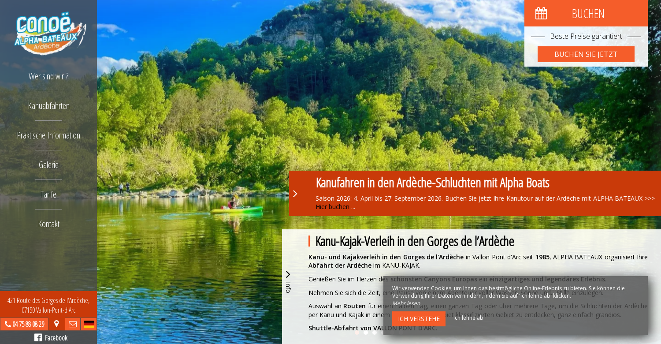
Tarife (48, 194)
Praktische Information (48, 135)
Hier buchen (369, 206)
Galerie (49, 165)
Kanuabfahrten (49, 106)
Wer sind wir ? (48, 76)
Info (288, 280)
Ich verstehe (419, 318)
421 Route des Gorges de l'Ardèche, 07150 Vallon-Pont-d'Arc (48, 305)
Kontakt (48, 224)
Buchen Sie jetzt (586, 54)
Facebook (50, 338)
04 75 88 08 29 (28, 324)
